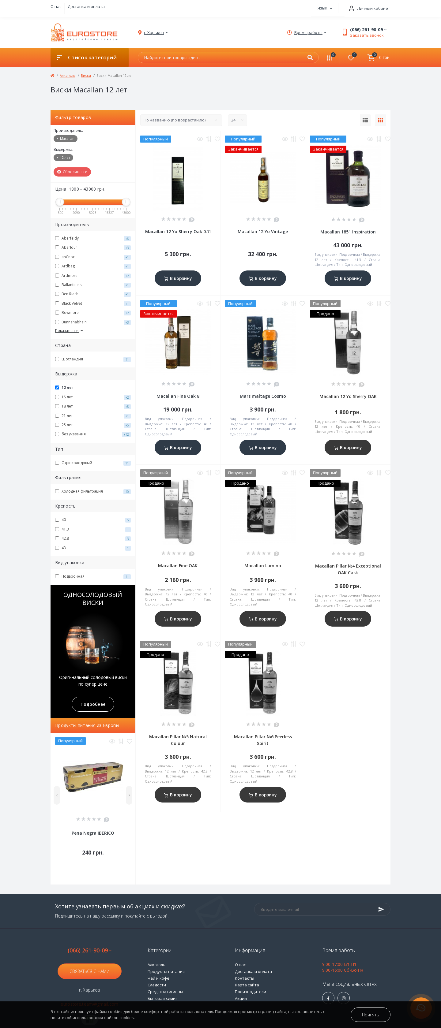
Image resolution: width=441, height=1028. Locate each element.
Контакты (244, 978)
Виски (86, 75)
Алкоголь (67, 75)
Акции (241, 998)
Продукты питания (166, 971)
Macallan (65, 138)
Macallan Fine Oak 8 (177, 396)
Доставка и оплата (86, 6)
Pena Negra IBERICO (93, 833)
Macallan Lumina (262, 565)
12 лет (63, 157)
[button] (367, 8)
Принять (370, 1015)
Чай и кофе (158, 978)
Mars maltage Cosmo (263, 396)
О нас (56, 6)
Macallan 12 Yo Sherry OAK (348, 396)
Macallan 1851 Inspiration (348, 232)
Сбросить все (72, 171)
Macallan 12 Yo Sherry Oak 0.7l (178, 231)
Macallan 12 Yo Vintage (263, 231)
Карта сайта (247, 985)
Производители (250, 991)
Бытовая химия (163, 998)
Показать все (69, 330)
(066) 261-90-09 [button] (89, 950)
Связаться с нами (90, 971)
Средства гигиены (165, 991)
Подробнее (93, 704)
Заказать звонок (367, 35)
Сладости (157, 985)
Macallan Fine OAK (178, 565)
